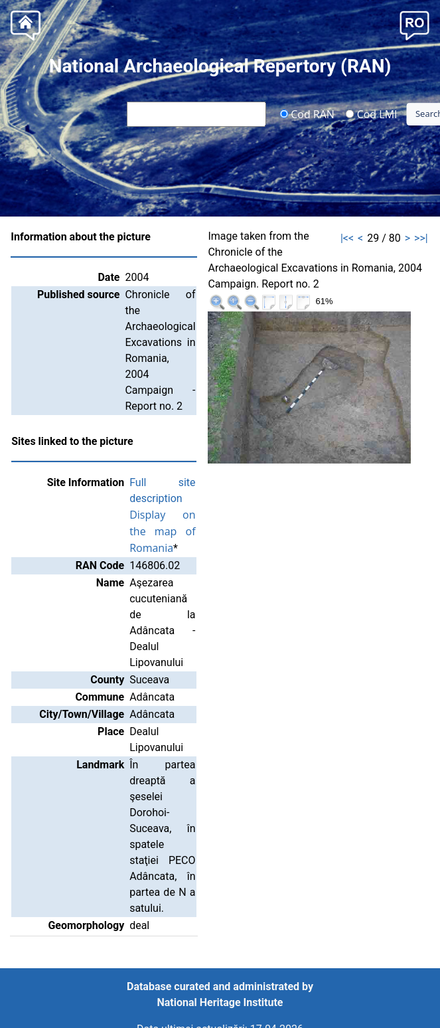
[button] (414, 24)
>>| (421, 238)
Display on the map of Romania (162, 531)
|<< (347, 238)
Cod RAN (306, 113)
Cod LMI (372, 113)
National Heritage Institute (220, 1002)
